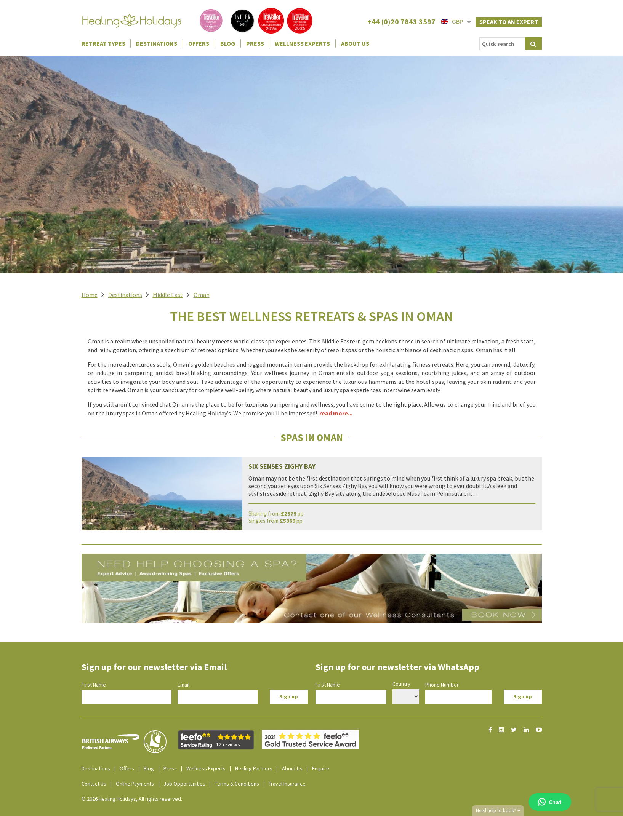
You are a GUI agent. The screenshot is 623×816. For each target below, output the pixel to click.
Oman (202, 295)
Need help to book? (498, 810)
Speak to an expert (508, 22)
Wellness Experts (302, 43)
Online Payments (135, 783)
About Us (355, 43)
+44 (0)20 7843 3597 (401, 21)
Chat (550, 802)
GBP (452, 22)
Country (401, 683)
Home (90, 295)
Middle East (168, 295)
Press (255, 43)
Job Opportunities (184, 783)
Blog (227, 43)
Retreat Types (103, 43)
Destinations (156, 43)
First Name (94, 684)
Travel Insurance (287, 783)
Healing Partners (253, 768)
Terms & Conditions (237, 783)
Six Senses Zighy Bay (282, 466)
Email (183, 684)
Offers (198, 43)
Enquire (320, 768)
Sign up (288, 696)
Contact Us (94, 783)
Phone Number (442, 684)
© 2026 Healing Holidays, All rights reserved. (132, 798)
